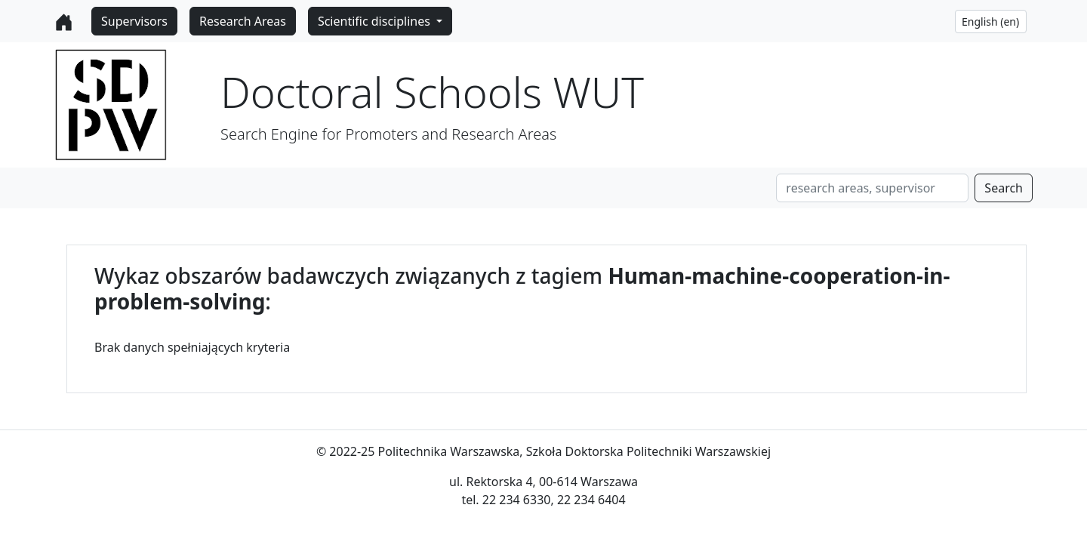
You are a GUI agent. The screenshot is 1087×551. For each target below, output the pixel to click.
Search (1003, 188)
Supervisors (134, 21)
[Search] (872, 188)
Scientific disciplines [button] (375, 21)
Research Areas (242, 21)
